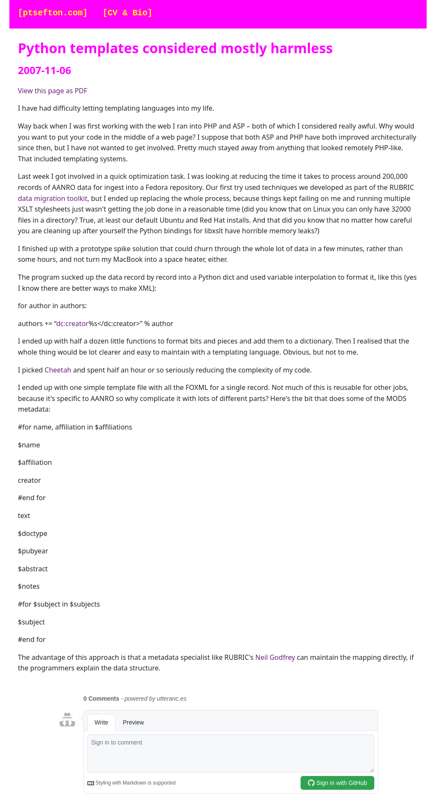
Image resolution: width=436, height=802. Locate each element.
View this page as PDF (52, 90)
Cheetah (58, 370)
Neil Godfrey (275, 657)
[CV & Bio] (127, 13)
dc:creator (72, 323)
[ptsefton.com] (53, 13)
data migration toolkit (52, 198)
